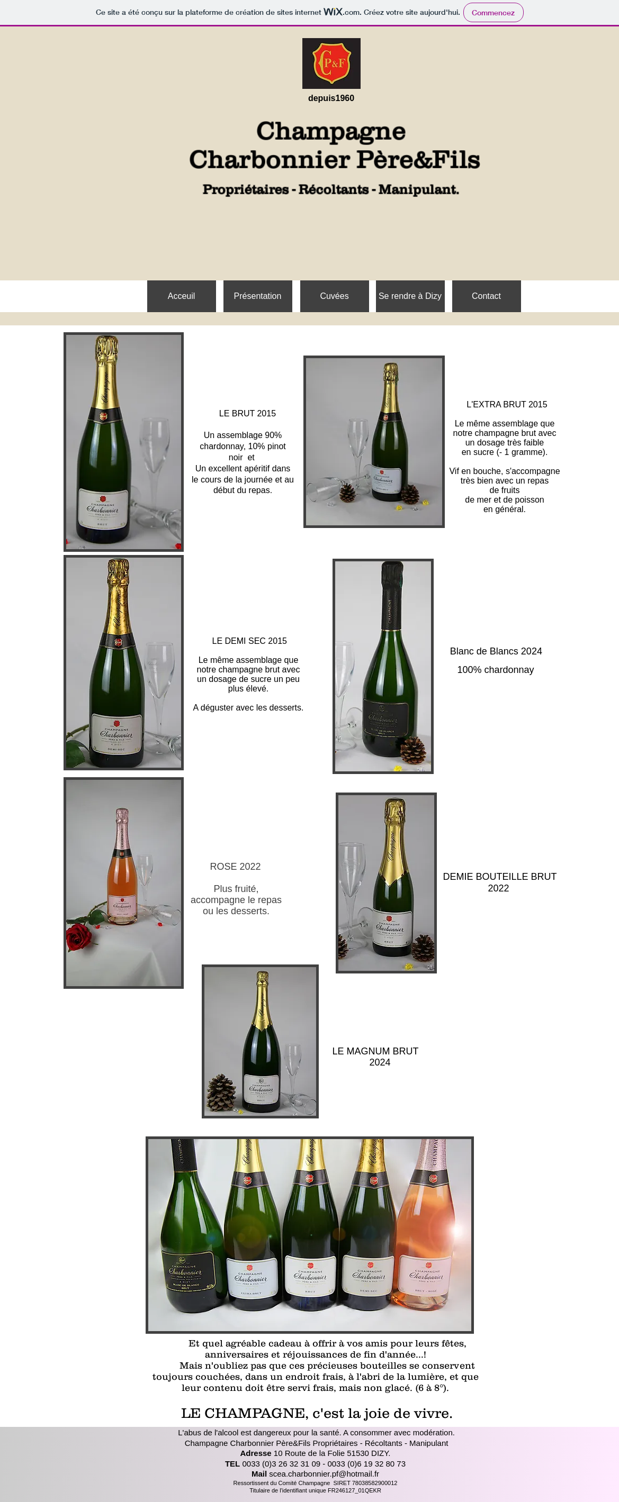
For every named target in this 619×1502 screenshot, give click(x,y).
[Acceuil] (181, 296)
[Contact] (486, 296)
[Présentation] (257, 296)
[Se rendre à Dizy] (410, 296)
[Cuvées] (334, 296)
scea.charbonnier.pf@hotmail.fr (324, 1473)
